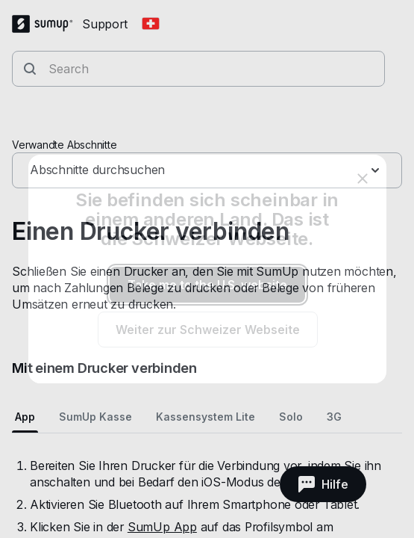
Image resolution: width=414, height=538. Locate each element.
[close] (362, 179)
